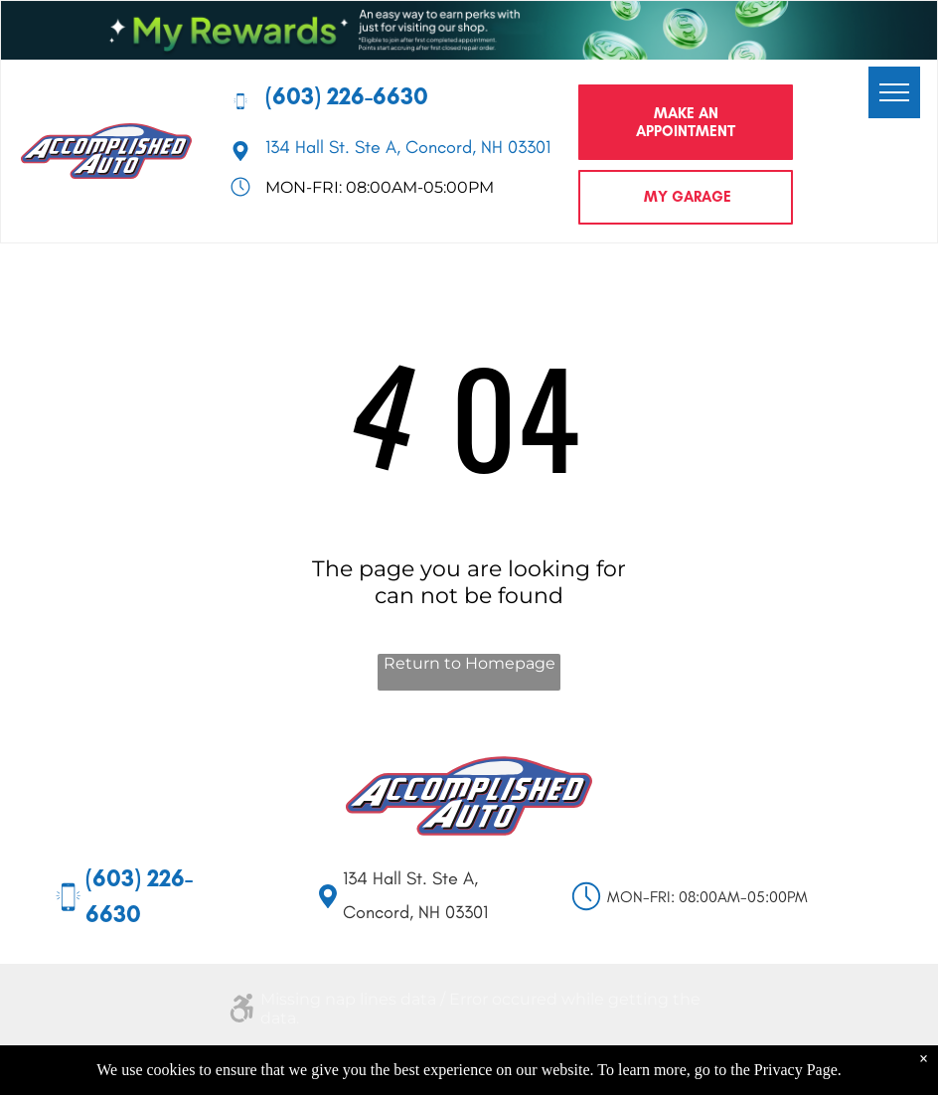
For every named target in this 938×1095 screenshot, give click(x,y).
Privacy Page (796, 1069)
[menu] (894, 92)
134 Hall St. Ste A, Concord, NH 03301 (407, 147)
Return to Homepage (469, 663)
